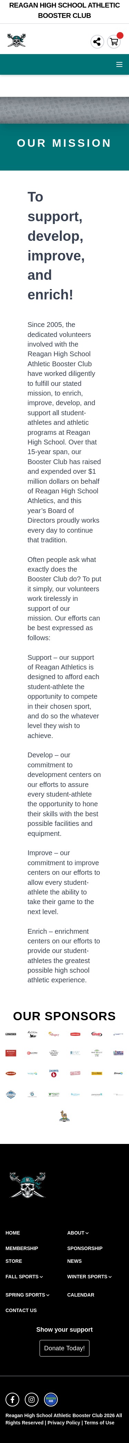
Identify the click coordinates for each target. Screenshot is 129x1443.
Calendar (81, 1295)
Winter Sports (90, 1277)
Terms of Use (99, 1422)
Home (13, 1233)
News (74, 1261)
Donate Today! (64, 1348)
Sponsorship (85, 1248)
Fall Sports (25, 1277)
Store (14, 1261)
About (78, 1233)
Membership (22, 1248)
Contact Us (21, 1310)
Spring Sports (28, 1295)
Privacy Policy (63, 1422)
